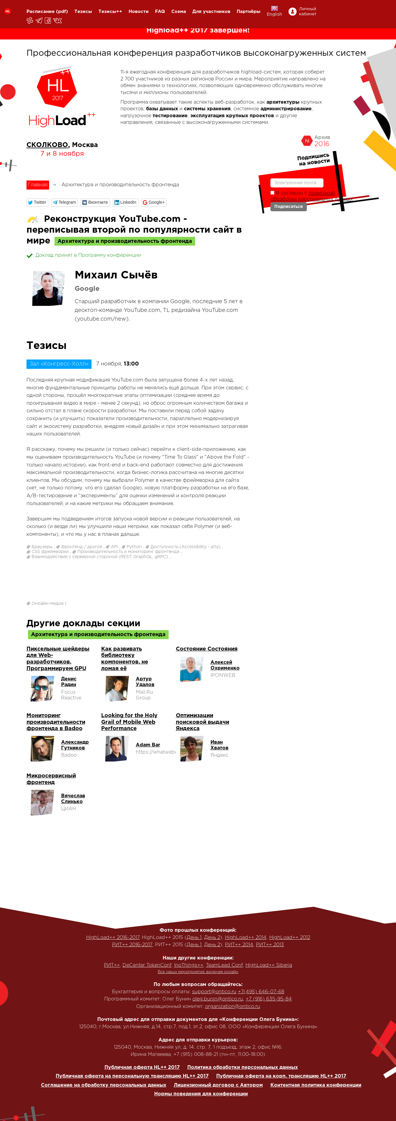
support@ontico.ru (214, 992)
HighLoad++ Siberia (268, 965)
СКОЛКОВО (47, 145)
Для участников (211, 12)
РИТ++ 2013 (270, 945)
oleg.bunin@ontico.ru (217, 999)
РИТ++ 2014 (239, 945)
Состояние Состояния (207, 649)
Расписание (41, 12)
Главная (38, 185)
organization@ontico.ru (232, 1006)
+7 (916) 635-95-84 (269, 999)
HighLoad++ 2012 (289, 937)
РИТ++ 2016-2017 (132, 945)
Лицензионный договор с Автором (218, 1085)
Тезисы (83, 12)
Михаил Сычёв (116, 275)
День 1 (194, 937)
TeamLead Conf (224, 965)
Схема (178, 12)
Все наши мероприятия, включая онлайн (198, 972)
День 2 (212, 937)
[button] (37, 203)
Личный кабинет (307, 11)
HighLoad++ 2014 (246, 937)
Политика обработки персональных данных (242, 1067)
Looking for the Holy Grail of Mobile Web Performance (129, 722)
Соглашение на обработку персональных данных (103, 1085)
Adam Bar (148, 745)
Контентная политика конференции (315, 1085)
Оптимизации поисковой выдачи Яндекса (202, 722)
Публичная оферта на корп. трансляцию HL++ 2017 (281, 1076)
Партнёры (248, 12)
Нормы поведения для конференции (201, 1094)
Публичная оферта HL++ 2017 (142, 1067)
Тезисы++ (110, 12)
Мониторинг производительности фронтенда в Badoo (56, 722)
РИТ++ (112, 965)
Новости (139, 12)
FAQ (160, 12)
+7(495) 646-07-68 (261, 992)
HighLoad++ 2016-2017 (112, 937)
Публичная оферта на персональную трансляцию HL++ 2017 (132, 1076)
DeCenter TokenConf (147, 965)
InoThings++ (188, 965)
